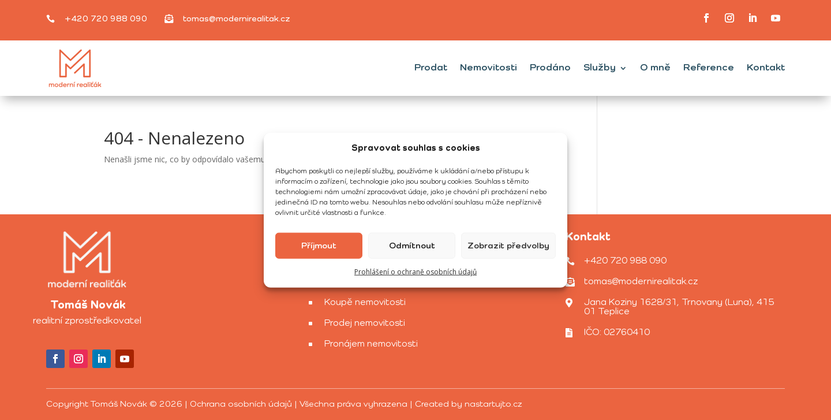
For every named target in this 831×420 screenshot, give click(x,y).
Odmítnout (412, 245)
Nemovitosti (488, 68)
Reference (708, 68)
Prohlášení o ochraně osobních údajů (415, 272)
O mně (655, 68)
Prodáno (550, 68)
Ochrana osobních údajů (241, 404)
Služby (599, 68)
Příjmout (318, 245)
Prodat (430, 68)
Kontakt (766, 68)
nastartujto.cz (493, 404)
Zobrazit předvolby (508, 245)
